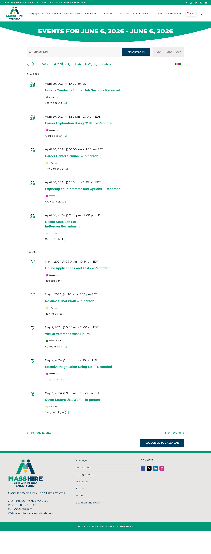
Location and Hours (88, 503)
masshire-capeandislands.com (34, 513)
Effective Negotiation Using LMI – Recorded (78, 367)
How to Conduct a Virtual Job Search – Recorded (82, 90)
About (80, 495)
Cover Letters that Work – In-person (72, 399)
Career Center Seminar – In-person (71, 156)
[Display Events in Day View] (178, 52)
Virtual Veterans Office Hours (67, 334)
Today (44, 64)
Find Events (136, 52)
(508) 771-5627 (26, 505)
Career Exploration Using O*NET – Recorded (79, 123)
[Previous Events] (28, 64)
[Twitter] (149, 468)
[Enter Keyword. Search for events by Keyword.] (76, 52)
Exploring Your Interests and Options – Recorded (82, 189)
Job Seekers (83, 468)
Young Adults (84, 475)
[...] (65, 103)
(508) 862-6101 (23, 509)
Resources (82, 482)
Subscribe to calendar (162, 443)
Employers (82, 461)
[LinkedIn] (155, 468)
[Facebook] (143, 468)
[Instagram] (161, 468)
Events (80, 488)
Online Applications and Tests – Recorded (77, 268)
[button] (201, 13)
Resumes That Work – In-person (69, 301)
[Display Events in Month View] (168, 52)
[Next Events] (33, 64)
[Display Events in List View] (159, 52)
